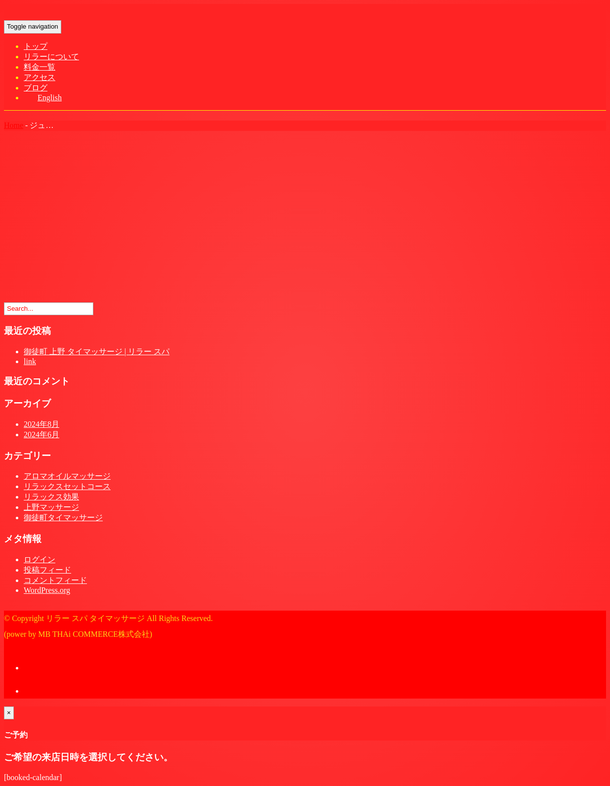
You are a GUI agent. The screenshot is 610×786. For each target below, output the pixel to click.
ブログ (35, 87)
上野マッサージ (51, 507)
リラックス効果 (51, 497)
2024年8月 (41, 424)
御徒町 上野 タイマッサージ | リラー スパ (96, 351)
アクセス (39, 77)
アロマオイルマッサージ (67, 476)
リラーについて (51, 56)
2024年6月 (41, 434)
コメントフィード (55, 580)
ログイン (39, 559)
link (30, 361)
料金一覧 (39, 67)
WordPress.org (47, 590)
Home (13, 125)
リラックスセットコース (67, 486)
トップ (35, 46)
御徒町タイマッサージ (63, 517)
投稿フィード (47, 570)
